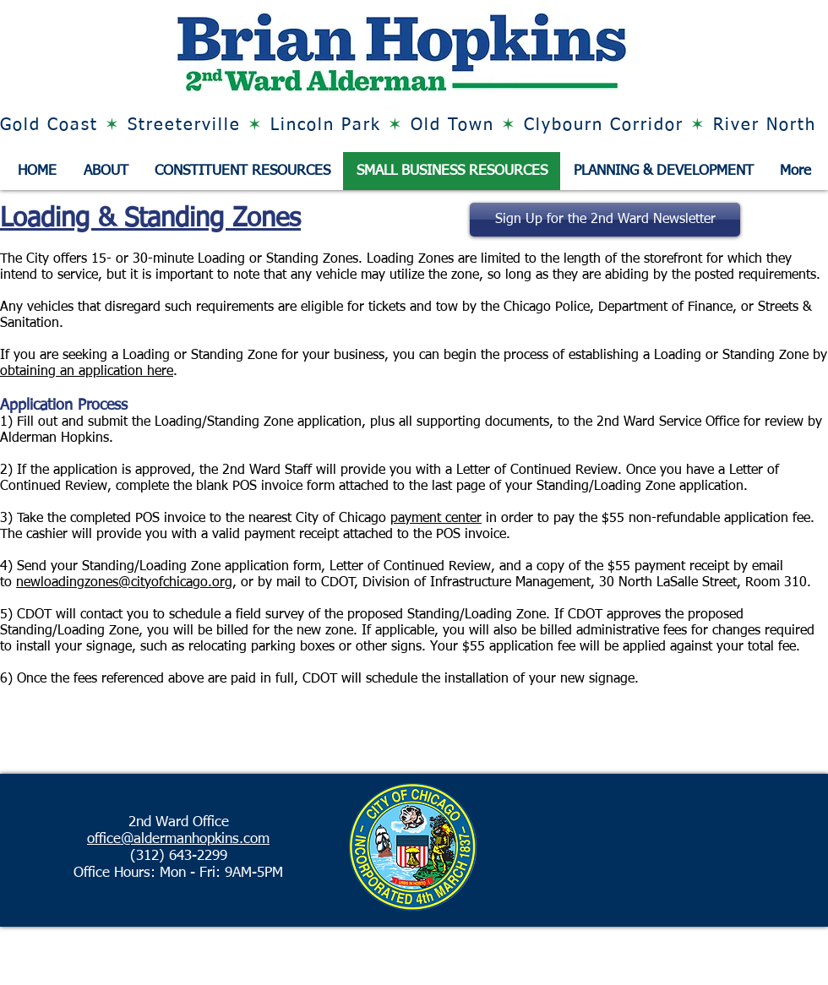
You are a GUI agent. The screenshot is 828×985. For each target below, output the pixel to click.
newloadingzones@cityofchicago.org (124, 583)
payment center (436, 518)
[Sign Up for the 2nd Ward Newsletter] (605, 220)
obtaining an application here (86, 371)
